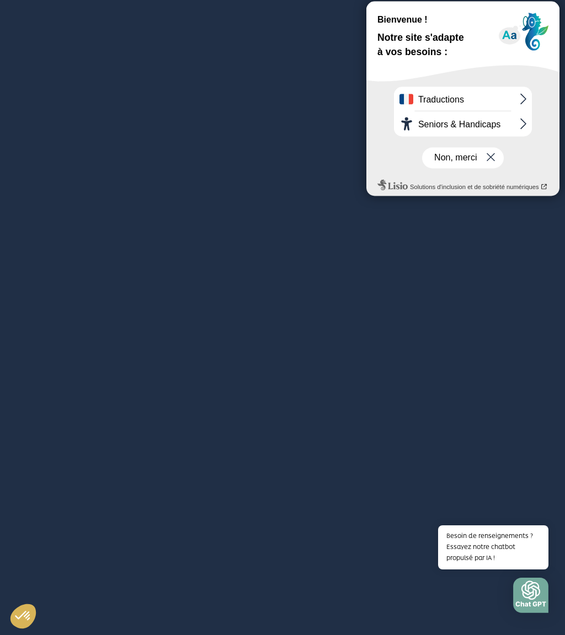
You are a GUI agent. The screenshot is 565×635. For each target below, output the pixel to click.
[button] (530, 598)
